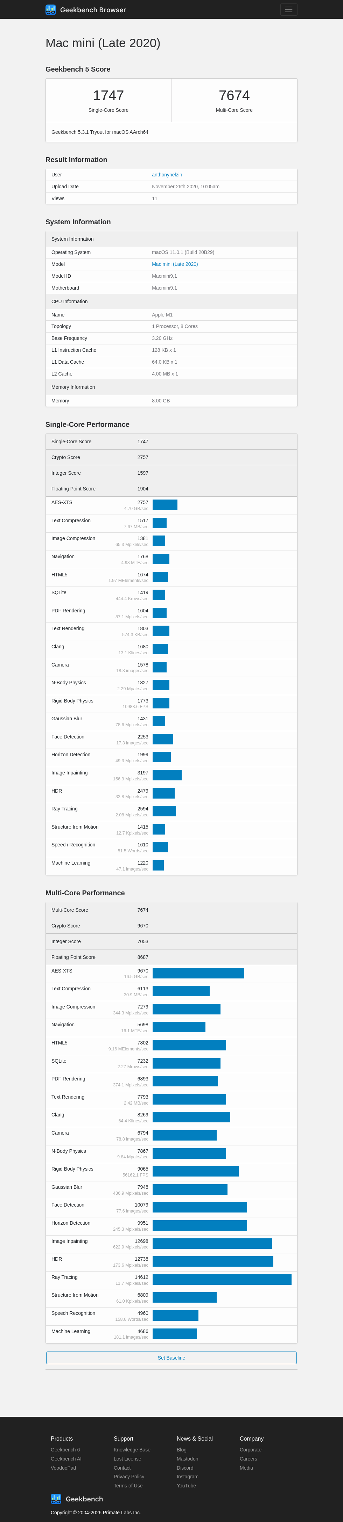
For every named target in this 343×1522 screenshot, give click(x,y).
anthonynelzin (167, 174)
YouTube (186, 1485)
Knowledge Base (132, 1449)
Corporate (250, 1449)
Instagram (187, 1476)
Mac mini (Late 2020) (175, 264)
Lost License (127, 1459)
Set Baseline (172, 1358)
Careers (248, 1459)
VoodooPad (63, 1468)
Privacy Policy (129, 1476)
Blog (182, 1449)
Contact (122, 1468)
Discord (185, 1468)
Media (246, 1468)
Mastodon (187, 1459)
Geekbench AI (66, 1459)
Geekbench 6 (65, 1449)
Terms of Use (128, 1485)
